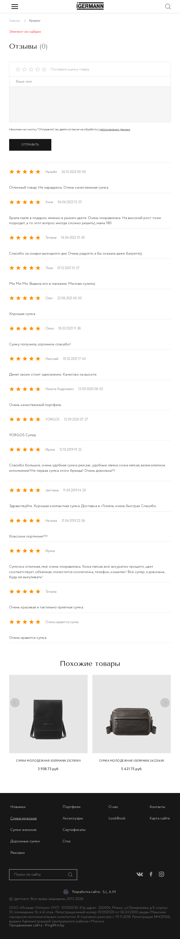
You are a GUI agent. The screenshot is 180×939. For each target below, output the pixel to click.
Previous (16, 700)
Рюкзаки (17, 852)
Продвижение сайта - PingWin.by (36, 925)
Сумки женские (23, 830)
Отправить (30, 145)
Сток (67, 841)
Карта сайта (160, 818)
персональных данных (114, 129)
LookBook (117, 818)
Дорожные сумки (25, 841)
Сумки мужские (23, 818)
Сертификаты (74, 830)
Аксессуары (73, 818)
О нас (113, 807)
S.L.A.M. (111, 892)
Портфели (71, 807)
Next (164, 700)
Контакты (157, 807)
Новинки (18, 807)
